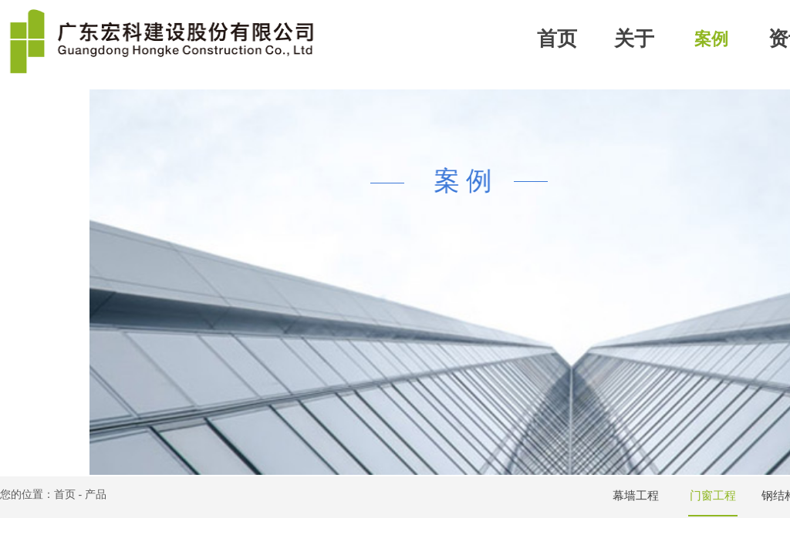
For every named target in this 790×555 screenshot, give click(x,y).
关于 (634, 39)
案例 (711, 39)
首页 (557, 39)
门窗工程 (713, 495)
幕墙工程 (636, 495)
